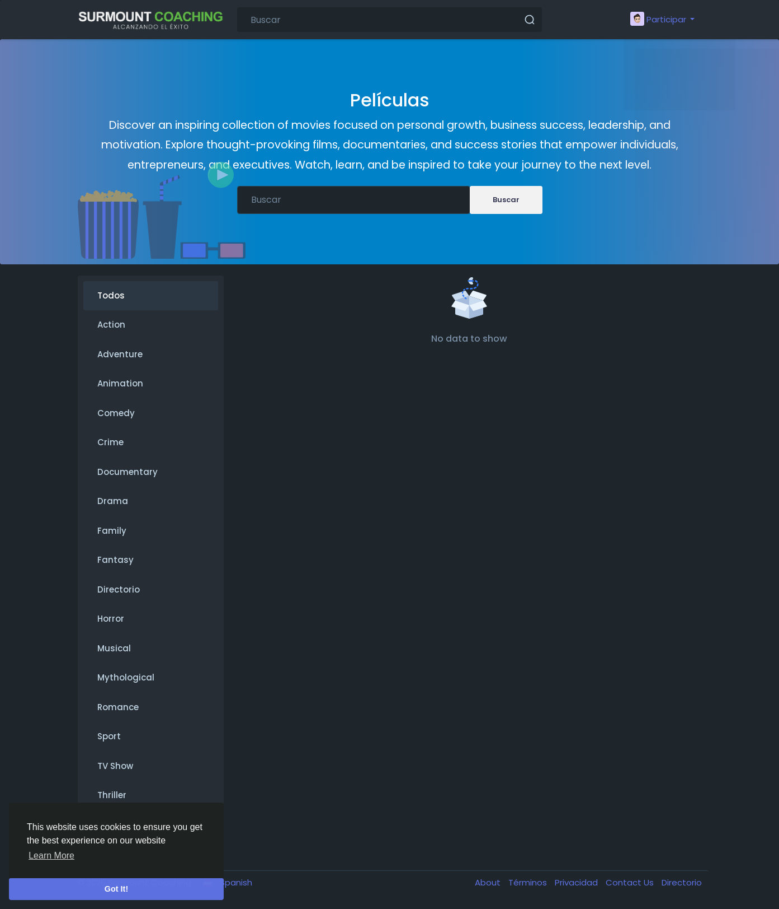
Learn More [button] (51, 855)
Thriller (111, 795)
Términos (528, 882)
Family (111, 531)
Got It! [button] (116, 888)
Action (111, 324)
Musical (114, 648)
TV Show (115, 766)
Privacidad (577, 882)
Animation (120, 383)
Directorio (118, 589)
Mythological (125, 677)
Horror (110, 618)
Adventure (120, 354)
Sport (109, 736)
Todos (111, 295)
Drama (112, 501)
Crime (110, 442)
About (489, 882)
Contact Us (631, 882)
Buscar (506, 199)
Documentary (127, 472)
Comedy (116, 413)
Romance (118, 707)
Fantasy (115, 560)
